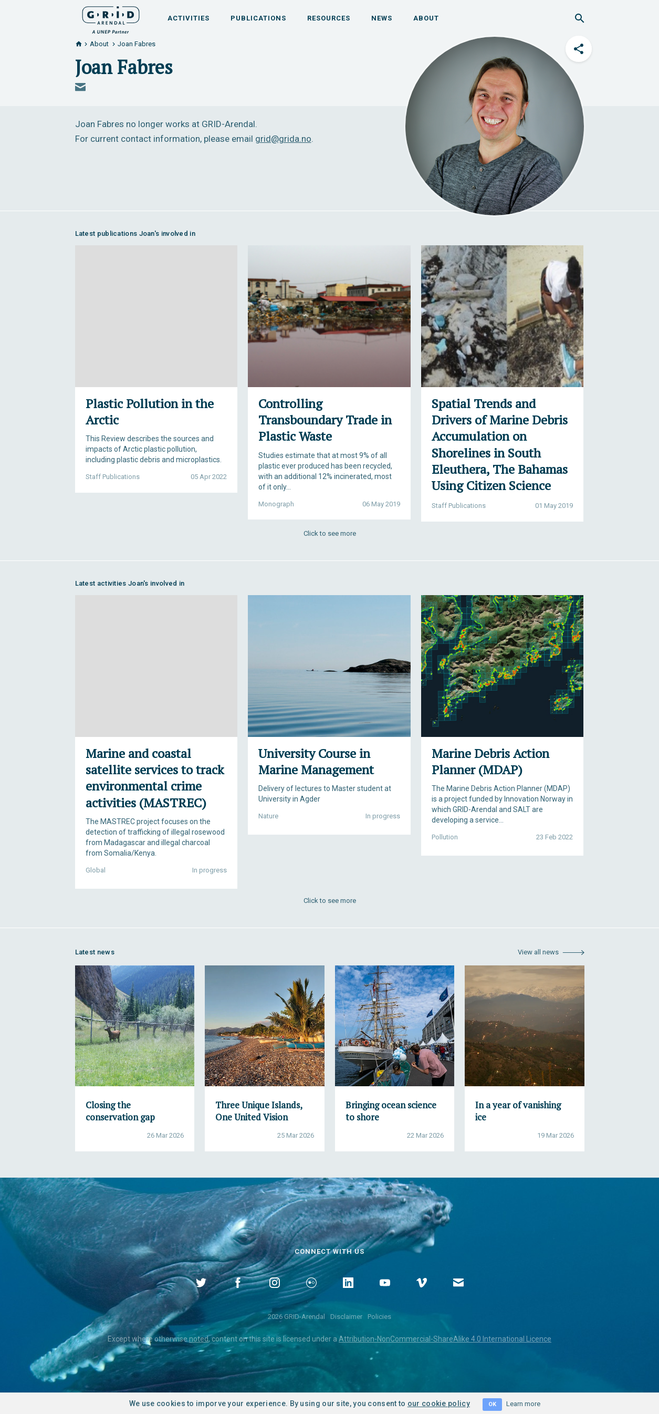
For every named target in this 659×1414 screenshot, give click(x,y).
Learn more (523, 1404)
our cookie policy (438, 1403)
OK (492, 1404)
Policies (379, 1317)
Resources (328, 18)
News (381, 18)
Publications (258, 18)
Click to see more (330, 533)
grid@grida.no (283, 138)
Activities (189, 18)
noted (198, 1339)
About (426, 18)
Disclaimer (346, 1317)
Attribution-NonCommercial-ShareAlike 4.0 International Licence (445, 1339)
